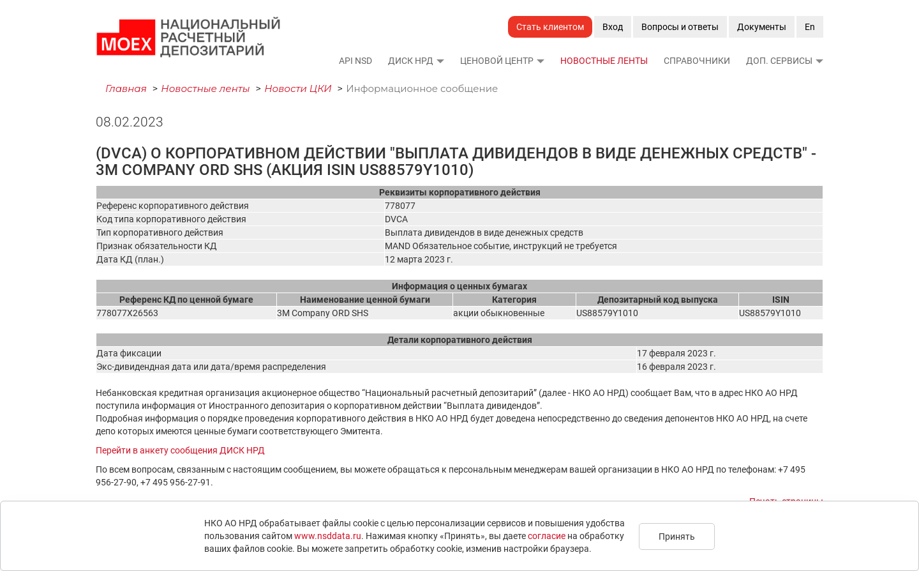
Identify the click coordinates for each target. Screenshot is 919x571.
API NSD (355, 61)
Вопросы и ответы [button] (680, 27)
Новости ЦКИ (298, 88)
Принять (677, 536)
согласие (546, 536)
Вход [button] (612, 27)
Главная (126, 88)
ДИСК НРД (410, 61)
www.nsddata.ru (327, 536)
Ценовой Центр (497, 61)
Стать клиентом (550, 27)
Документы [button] (761, 27)
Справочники (697, 61)
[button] (439, 61)
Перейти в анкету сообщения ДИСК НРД (180, 450)
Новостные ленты (604, 61)
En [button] (810, 27)
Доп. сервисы (779, 61)
